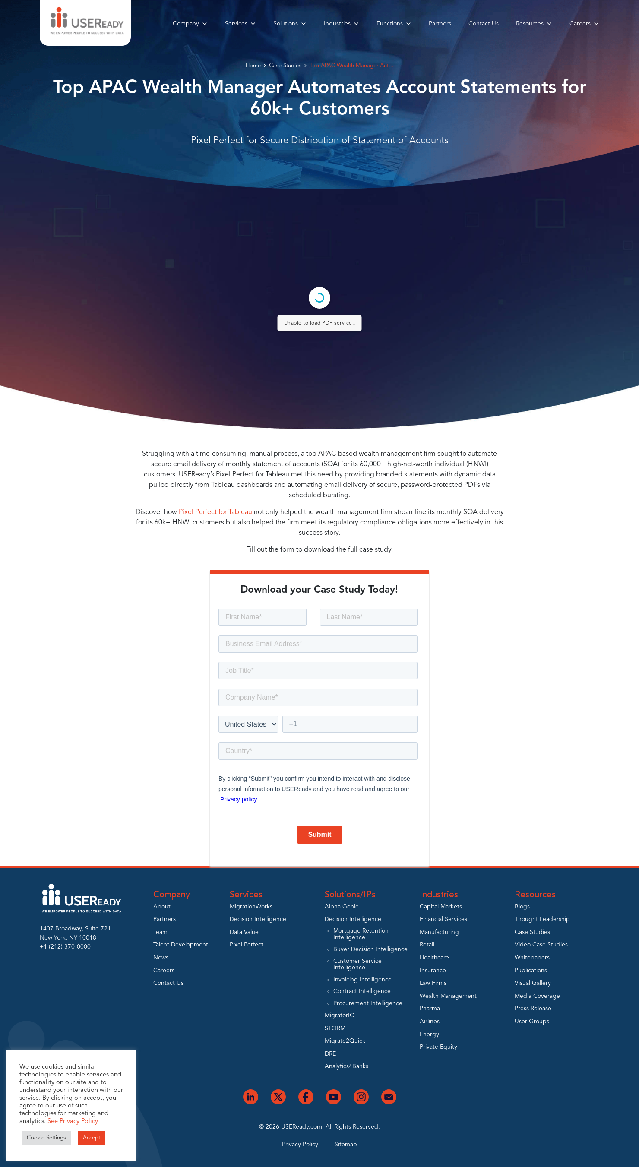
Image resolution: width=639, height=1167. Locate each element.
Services (240, 23)
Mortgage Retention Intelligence (361, 934)
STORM (335, 1028)
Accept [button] (91, 1138)
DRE (330, 1054)
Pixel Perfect (246, 945)
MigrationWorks (251, 907)
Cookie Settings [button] (46, 1138)
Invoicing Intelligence (362, 980)
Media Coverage (537, 996)
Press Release (533, 1009)
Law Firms (433, 983)
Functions (393, 23)
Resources (534, 23)
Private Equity (438, 1047)
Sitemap (346, 1145)
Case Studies (285, 66)
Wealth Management (448, 996)
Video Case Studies (541, 945)
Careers (584, 23)
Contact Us (483, 24)
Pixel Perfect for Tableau (215, 512)
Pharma (430, 1009)
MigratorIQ (340, 1015)
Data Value (244, 932)
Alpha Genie (342, 907)
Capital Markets (441, 907)
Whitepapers (532, 958)
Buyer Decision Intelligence (370, 949)
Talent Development (180, 945)
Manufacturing (439, 932)
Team (160, 932)
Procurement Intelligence (367, 1003)
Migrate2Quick (345, 1041)
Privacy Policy (300, 1145)
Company (190, 23)
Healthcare (434, 958)
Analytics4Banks (346, 1066)
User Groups (532, 1022)
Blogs (522, 907)
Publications (531, 971)
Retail (427, 945)
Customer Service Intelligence (357, 964)
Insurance (433, 971)
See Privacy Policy (72, 1121)
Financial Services (443, 919)
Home (253, 66)
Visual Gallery (533, 983)
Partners (440, 24)
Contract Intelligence (362, 991)
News (160, 958)
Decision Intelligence (258, 919)
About (162, 907)
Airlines (430, 1022)
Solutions (290, 23)
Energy (429, 1034)
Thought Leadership (542, 919)
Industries (341, 23)
